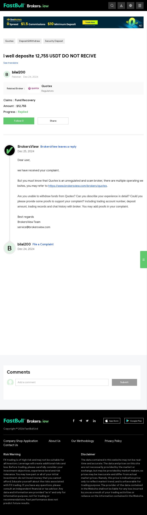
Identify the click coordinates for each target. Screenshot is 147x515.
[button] (130, 5)
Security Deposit (54, 41)
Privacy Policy (113, 441)
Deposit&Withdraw (29, 41)
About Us (54, 441)
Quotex (9, 41)
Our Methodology (82, 441)
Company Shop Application (20, 441)
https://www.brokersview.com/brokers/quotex (77, 186)
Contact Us (10, 445)
